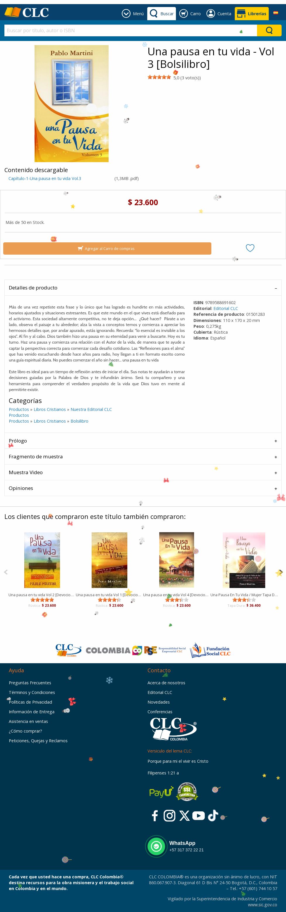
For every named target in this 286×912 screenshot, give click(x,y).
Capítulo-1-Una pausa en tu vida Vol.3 (44, 178)
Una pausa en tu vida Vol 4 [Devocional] (176, 594)
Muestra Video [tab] (26, 472)
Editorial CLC (225, 308)
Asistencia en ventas (28, 721)
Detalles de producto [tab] (33, 287)
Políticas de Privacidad (30, 702)
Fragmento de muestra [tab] (36, 456)
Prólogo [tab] (18, 440)
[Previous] (6, 571)
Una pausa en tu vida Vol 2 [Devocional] (42, 594)
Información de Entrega (31, 711)
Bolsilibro (79, 421)
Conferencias (160, 711)
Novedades (159, 702)
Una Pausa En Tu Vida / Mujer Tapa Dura (244, 594)
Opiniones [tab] (21, 488)
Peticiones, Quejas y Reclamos (38, 740)
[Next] (281, 571)
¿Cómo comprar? (25, 731)
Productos (19, 409)
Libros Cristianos (50, 409)
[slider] (159, 77)
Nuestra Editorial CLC (91, 409)
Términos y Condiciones (32, 692)
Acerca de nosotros (166, 682)
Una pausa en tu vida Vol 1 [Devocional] (109, 594)
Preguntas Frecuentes (30, 682)
